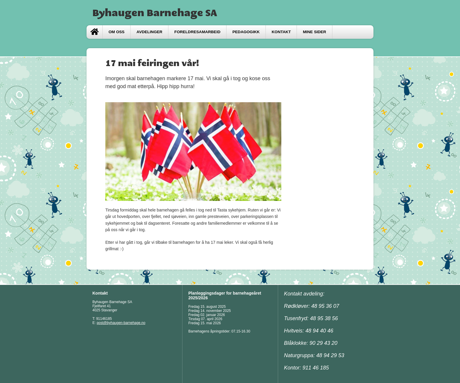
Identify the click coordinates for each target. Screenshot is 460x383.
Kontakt (281, 32)
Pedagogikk (246, 32)
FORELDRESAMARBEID (197, 32)
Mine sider (314, 32)
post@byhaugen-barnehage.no (121, 323)
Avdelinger (149, 32)
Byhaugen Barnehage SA (154, 12)
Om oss (116, 32)
